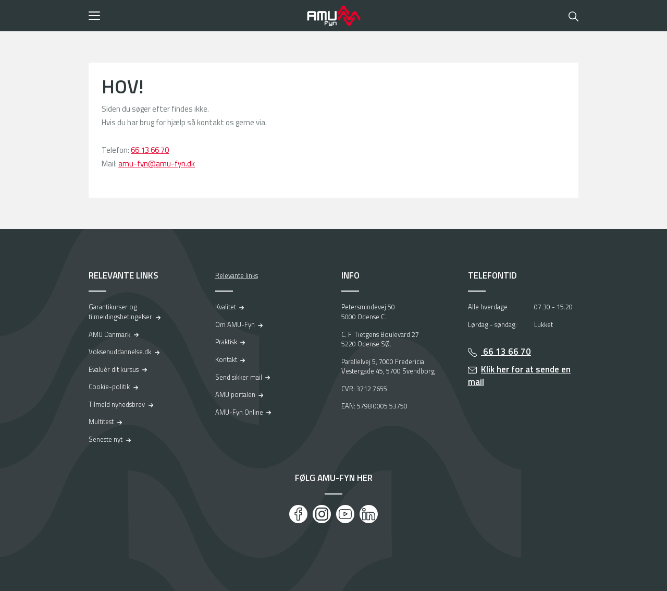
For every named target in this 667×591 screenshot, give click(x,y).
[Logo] (333, 15)
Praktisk (226, 341)
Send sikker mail (238, 377)
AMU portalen (235, 394)
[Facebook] (298, 514)
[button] (194, 15)
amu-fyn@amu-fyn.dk (156, 164)
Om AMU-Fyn (235, 324)
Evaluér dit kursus (114, 369)
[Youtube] (345, 514)
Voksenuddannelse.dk (120, 351)
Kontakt (226, 359)
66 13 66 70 (150, 150)
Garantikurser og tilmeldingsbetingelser (120, 311)
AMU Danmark (109, 334)
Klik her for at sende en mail (519, 376)
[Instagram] (322, 514)
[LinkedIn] (369, 514)
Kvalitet (225, 306)
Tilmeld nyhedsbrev (117, 404)
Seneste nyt (105, 439)
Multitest (101, 421)
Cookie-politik (109, 386)
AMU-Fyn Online (239, 412)
